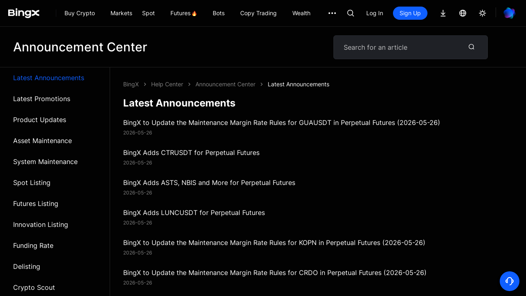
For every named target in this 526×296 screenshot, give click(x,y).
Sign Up (410, 12)
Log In (374, 12)
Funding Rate (33, 245)
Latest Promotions (41, 99)
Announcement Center (225, 84)
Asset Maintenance (42, 140)
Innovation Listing (40, 224)
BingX (131, 84)
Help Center (167, 84)
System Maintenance (45, 161)
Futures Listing (35, 203)
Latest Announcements (48, 78)
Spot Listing (32, 182)
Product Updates (39, 120)
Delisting (26, 266)
